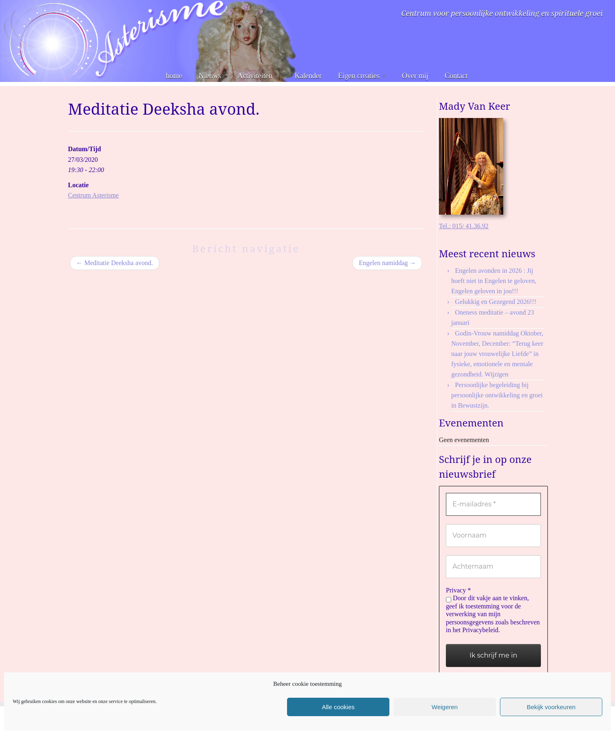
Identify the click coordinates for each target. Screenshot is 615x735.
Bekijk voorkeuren (551, 706)
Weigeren (445, 706)
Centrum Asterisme (93, 195)
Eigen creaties (362, 76)
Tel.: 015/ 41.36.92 (463, 225)
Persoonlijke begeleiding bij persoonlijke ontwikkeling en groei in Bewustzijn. (497, 395)
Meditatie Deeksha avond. (114, 262)
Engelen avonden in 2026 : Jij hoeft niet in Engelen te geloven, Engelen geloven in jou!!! (493, 281)
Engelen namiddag (387, 262)
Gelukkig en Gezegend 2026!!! (495, 301)
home (174, 76)
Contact (456, 76)
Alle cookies (338, 706)
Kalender (308, 76)
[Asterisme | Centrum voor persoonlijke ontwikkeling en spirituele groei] (148, 41)
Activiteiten (257, 76)
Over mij (415, 76)
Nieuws (210, 76)
